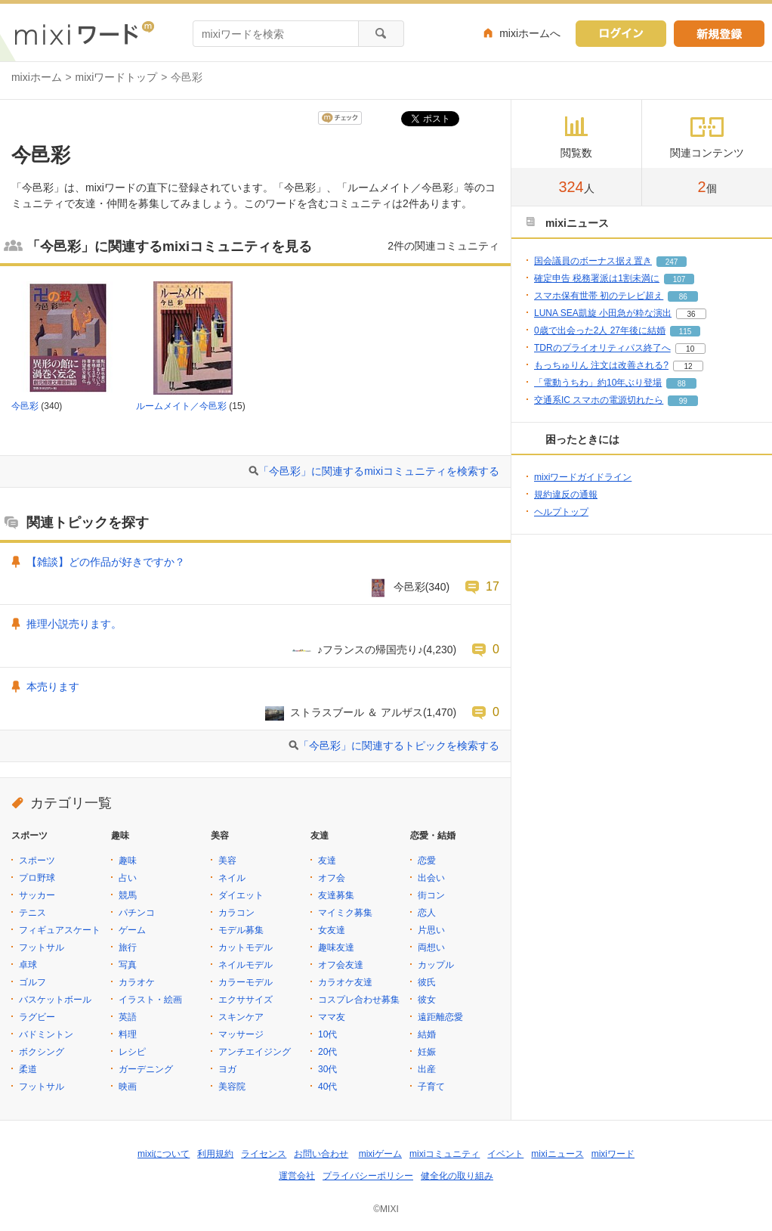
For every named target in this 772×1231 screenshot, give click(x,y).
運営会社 (297, 1176)
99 (683, 401)
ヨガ (227, 1069)
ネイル (231, 878)
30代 (327, 1069)
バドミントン (46, 1034)
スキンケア (241, 1017)
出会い (431, 878)
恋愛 (427, 860)
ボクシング (41, 1052)
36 (691, 314)
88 (682, 384)
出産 (427, 1069)
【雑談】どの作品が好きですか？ (105, 562)
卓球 (28, 965)
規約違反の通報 (566, 494)
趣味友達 (336, 947)
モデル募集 (241, 930)
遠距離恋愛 (440, 1017)
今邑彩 (25, 406)
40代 (327, 1086)
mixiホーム (36, 77)
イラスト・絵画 (150, 999)
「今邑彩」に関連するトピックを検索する (398, 746)
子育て (431, 1086)
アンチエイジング (254, 1052)
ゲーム (132, 930)
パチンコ (137, 912)
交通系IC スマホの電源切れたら (598, 400)
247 (671, 262)
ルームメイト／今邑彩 (181, 406)
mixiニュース (557, 1154)
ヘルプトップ (561, 512)
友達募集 (336, 895)
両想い (431, 947)
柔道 (28, 1069)
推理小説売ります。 (74, 624)
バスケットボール (55, 999)
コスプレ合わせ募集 (359, 999)
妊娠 (427, 1052)
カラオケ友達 (345, 982)
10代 (327, 1034)
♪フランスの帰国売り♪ (370, 649)
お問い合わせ (321, 1154)
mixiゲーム (380, 1154)
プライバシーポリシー (368, 1176)
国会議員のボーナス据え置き (593, 261)
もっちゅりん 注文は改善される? (601, 365)
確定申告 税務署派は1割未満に (596, 278)
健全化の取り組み (457, 1176)
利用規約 (215, 1154)
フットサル (41, 947)
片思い (431, 930)
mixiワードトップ (117, 77)
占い (128, 878)
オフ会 (331, 878)
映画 (128, 1086)
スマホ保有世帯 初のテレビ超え (598, 295)
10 (690, 349)
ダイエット (241, 895)
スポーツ (37, 860)
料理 (128, 1034)
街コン (431, 895)
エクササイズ (245, 999)
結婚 (427, 1034)
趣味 (128, 860)
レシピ (132, 1052)
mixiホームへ (529, 33)
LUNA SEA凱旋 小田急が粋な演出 (603, 313)
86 (683, 297)
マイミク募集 (345, 912)
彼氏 (427, 982)
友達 (327, 860)
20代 (327, 1052)
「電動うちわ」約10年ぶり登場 (598, 382)
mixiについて (163, 1154)
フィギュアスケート (59, 930)
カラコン (236, 912)
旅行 (128, 947)
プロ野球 (37, 878)
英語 (128, 1017)
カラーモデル (245, 982)
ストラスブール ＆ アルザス (356, 712)
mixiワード (613, 1154)
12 (688, 366)
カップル (436, 965)
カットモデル (245, 947)
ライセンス (263, 1154)
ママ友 (331, 1017)
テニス (32, 912)
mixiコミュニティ (444, 1154)
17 (492, 586)
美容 (227, 860)
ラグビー (37, 1017)
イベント (505, 1154)
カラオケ (137, 982)
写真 (128, 965)
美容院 (231, 1086)
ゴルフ (32, 982)
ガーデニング (146, 1069)
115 (685, 331)
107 (679, 279)
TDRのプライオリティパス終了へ (602, 348)
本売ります (52, 687)
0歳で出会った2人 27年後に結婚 (599, 330)
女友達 (331, 930)
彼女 (427, 999)
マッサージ (241, 1034)
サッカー (37, 895)
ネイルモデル (245, 965)
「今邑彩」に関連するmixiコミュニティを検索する (378, 471)
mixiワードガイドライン (582, 477)
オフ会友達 (340, 965)
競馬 (128, 895)
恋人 (427, 912)
